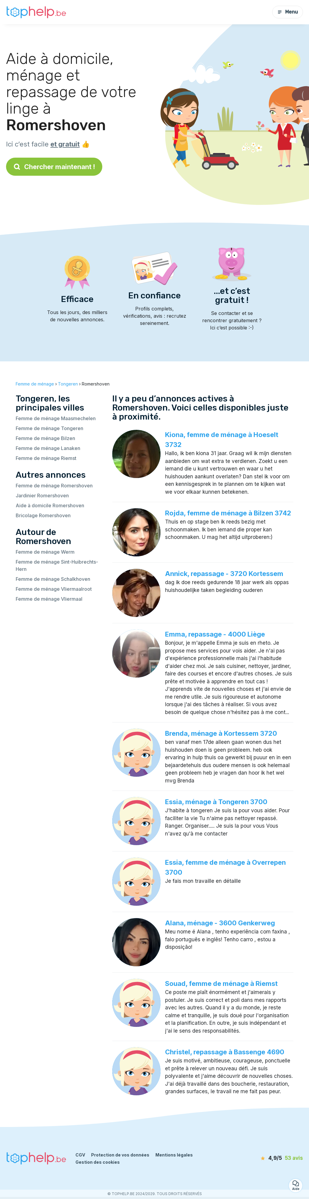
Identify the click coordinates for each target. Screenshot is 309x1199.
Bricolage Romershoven (43, 515)
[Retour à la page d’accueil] (36, 12)
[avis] (270, 1158)
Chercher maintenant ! (54, 167)
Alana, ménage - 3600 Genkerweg (220, 923)
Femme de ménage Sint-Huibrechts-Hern (57, 565)
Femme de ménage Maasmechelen (56, 418)
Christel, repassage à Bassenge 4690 (224, 1052)
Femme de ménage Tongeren (49, 428)
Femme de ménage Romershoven (54, 486)
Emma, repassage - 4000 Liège (215, 634)
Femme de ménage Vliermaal (49, 599)
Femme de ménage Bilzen (45, 438)
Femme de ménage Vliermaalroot (54, 589)
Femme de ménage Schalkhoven (53, 579)
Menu (287, 12)
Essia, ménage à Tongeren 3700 (216, 802)
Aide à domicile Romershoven (50, 505)
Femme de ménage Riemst (46, 458)
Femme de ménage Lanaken (48, 448)
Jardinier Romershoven (42, 496)
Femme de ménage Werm (45, 552)
